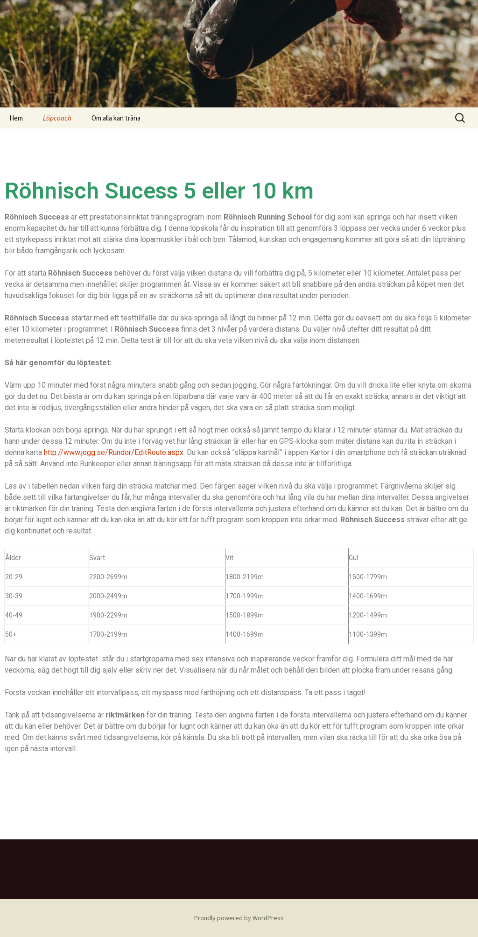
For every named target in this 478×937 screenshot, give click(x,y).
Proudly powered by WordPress (239, 918)
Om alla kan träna (116, 118)
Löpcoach (57, 118)
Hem (16, 118)
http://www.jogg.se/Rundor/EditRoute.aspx (113, 452)
